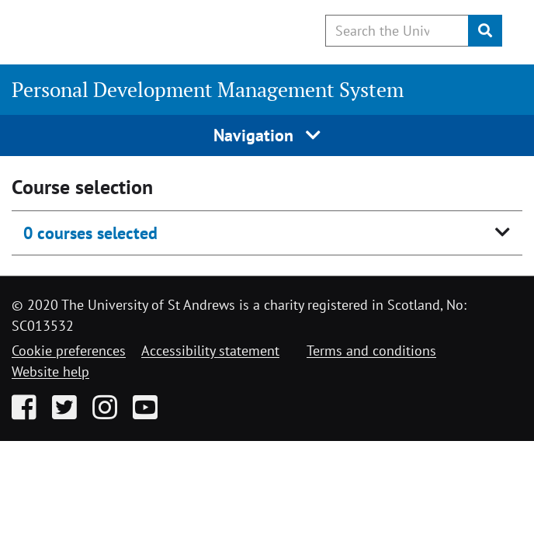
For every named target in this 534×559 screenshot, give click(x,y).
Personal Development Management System (208, 89)
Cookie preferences (69, 350)
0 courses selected (90, 233)
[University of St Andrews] (91, 29)
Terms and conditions (371, 350)
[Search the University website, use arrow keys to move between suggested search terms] (397, 31)
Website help (50, 371)
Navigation (267, 135)
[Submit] (485, 31)
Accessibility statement (210, 350)
